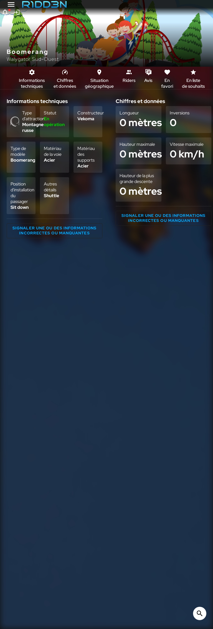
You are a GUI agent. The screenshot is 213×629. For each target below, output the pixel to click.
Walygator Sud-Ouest (33, 59)
